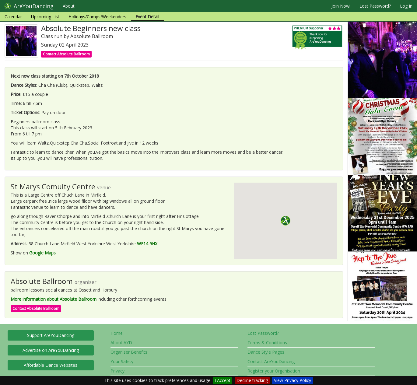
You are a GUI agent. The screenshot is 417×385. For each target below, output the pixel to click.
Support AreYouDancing (50, 335)
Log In (406, 6)
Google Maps (42, 253)
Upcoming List (45, 16)
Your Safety (121, 361)
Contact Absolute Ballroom (66, 54)
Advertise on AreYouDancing (51, 350)
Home (116, 333)
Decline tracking (252, 380)
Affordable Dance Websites (50, 365)
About (69, 6)
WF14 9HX (147, 244)
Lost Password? (375, 6)
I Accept (222, 380)
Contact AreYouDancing (271, 361)
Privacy (117, 371)
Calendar (13, 16)
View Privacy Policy (292, 380)
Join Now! (340, 6)
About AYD (121, 342)
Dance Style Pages (265, 352)
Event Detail (147, 16)
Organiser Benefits (128, 352)
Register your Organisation (273, 371)
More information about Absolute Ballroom (53, 299)
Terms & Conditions (267, 342)
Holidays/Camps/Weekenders (97, 16)
